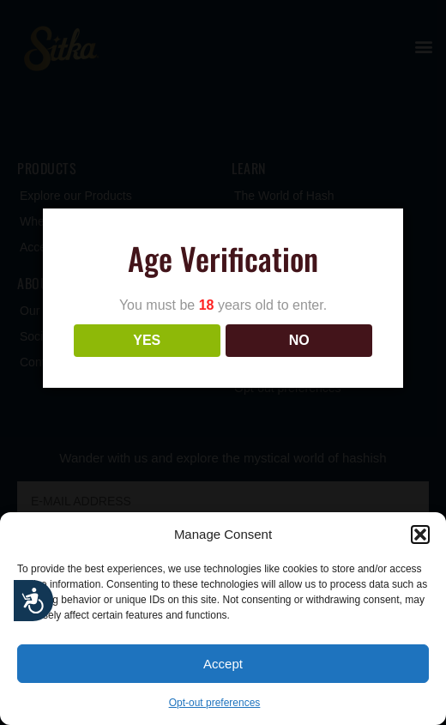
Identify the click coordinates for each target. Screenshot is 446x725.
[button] (420, 534)
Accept (223, 663)
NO (299, 340)
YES (146, 340)
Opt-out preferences (215, 703)
